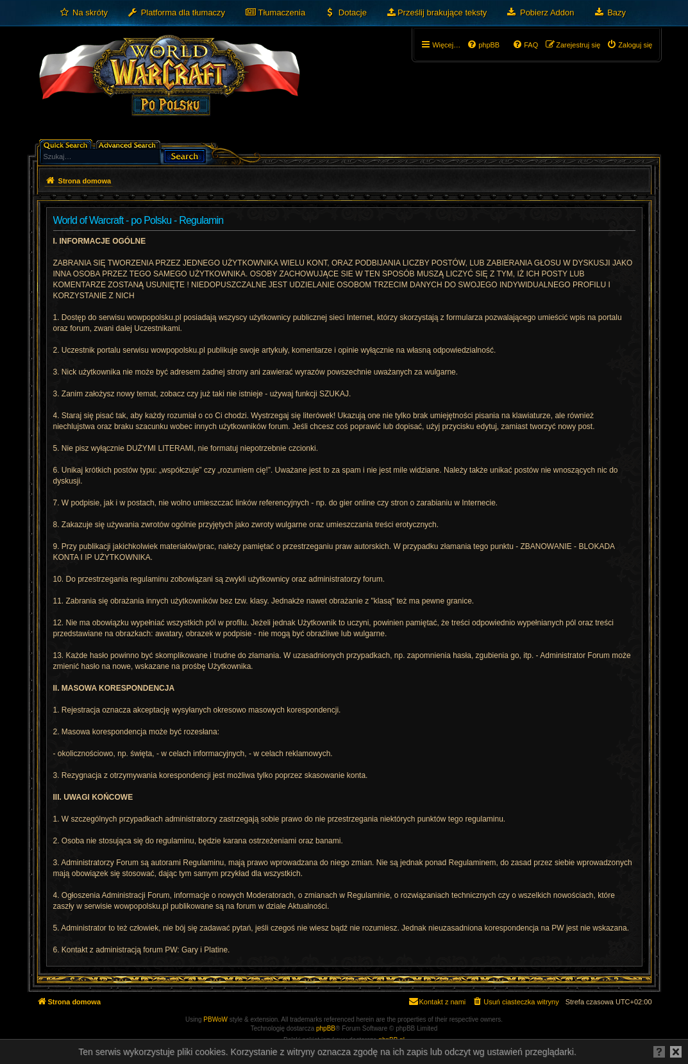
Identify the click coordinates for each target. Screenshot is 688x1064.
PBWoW (215, 1019)
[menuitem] (83, 13)
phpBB (325, 1028)
